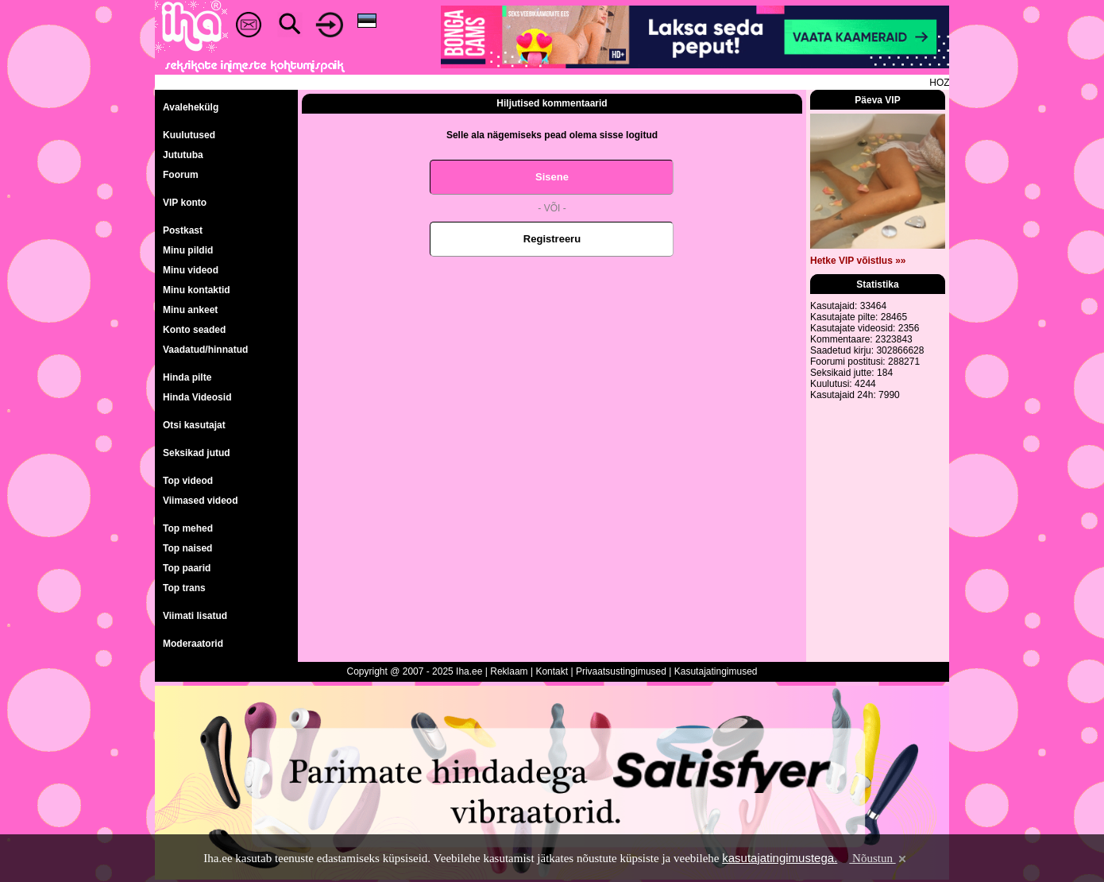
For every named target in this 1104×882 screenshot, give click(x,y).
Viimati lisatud (195, 615)
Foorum (181, 174)
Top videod (188, 480)
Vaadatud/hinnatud (205, 349)
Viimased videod (200, 500)
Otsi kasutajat (194, 425)
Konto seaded (194, 329)
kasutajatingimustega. (779, 858)
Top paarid (186, 568)
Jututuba (183, 155)
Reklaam (508, 671)
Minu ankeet (190, 309)
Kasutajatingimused (716, 671)
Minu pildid (188, 250)
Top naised (187, 548)
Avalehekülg (190, 107)
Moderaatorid (193, 643)
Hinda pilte (187, 377)
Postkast (183, 230)
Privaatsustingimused (621, 671)
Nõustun (878, 858)
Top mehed (188, 528)
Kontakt (551, 671)
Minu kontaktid (196, 290)
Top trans (184, 588)
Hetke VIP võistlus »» (858, 260)
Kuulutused (189, 135)
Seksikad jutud (196, 452)
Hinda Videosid (197, 397)
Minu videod (190, 270)
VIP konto (185, 202)
